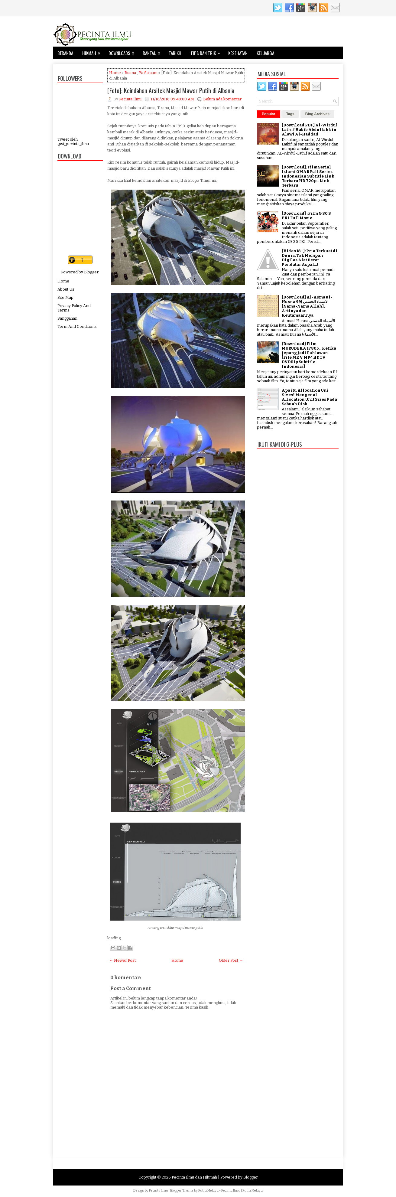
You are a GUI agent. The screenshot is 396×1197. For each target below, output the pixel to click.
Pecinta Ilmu (158, 1190)
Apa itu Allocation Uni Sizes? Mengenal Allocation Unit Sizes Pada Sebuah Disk (309, 397)
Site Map (65, 297)
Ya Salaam (148, 72)
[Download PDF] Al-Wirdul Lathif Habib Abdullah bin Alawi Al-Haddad (310, 129)
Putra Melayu (208, 1190)
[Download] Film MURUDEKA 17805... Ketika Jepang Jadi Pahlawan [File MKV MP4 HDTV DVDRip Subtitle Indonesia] (309, 355)
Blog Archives (317, 114)
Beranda (65, 53)
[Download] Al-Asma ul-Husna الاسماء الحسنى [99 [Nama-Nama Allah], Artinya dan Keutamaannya (307, 306)
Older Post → (231, 960)
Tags (290, 114)
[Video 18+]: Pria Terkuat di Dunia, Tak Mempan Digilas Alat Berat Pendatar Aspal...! (309, 258)
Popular (268, 114)
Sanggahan (67, 318)
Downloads (123, 51)
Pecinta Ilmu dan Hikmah (194, 1177)
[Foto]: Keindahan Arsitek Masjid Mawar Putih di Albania (170, 90)
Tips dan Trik (207, 51)
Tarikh (175, 53)
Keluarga (265, 53)
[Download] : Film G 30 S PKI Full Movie (306, 215)
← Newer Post (122, 960)
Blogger (91, 272)
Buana (130, 72)
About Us (65, 289)
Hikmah (93, 51)
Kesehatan (238, 53)
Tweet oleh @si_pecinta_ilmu (73, 141)
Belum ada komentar (222, 99)
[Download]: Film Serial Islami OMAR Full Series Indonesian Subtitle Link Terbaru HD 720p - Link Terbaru (308, 176)
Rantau (153, 51)
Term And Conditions (77, 326)
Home (63, 281)
